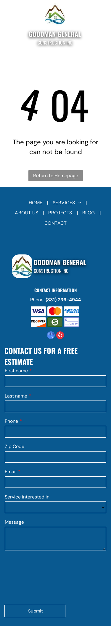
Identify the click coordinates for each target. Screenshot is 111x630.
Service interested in (27, 497)
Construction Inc (55, 42)
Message (14, 522)
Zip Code (14, 446)
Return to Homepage (55, 175)
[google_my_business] (51, 336)
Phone (11, 421)
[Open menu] (8, 24)
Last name (16, 396)
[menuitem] (36, 203)
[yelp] (60, 336)
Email (11, 471)
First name (16, 371)
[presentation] (29, 577)
